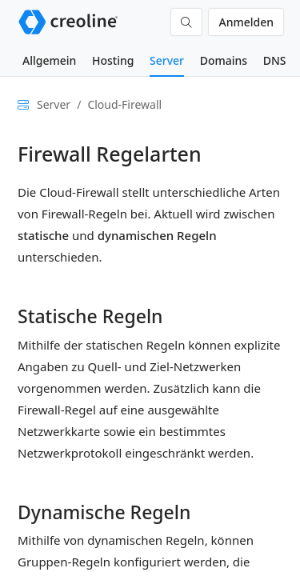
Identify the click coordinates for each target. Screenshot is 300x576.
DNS (274, 60)
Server (167, 60)
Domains (223, 60)
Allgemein (49, 60)
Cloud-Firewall (124, 104)
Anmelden (246, 22)
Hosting (113, 60)
